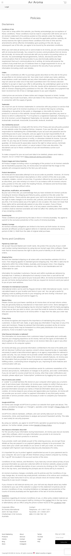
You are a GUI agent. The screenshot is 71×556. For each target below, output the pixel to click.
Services (22, 536)
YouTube (40, 536)
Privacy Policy (60, 407)
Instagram (23, 544)
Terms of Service (8, 409)
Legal (4, 6)
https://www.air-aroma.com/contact (38, 157)
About (22, 534)
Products (5, 536)
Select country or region (43, 553)
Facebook (23, 541)
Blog (3, 541)
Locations (57, 502)
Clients (4, 539)
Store (3, 544)
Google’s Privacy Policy (43, 425)
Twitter (39, 534)
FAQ (38, 541)
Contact (48, 500)
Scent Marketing (7, 534)
